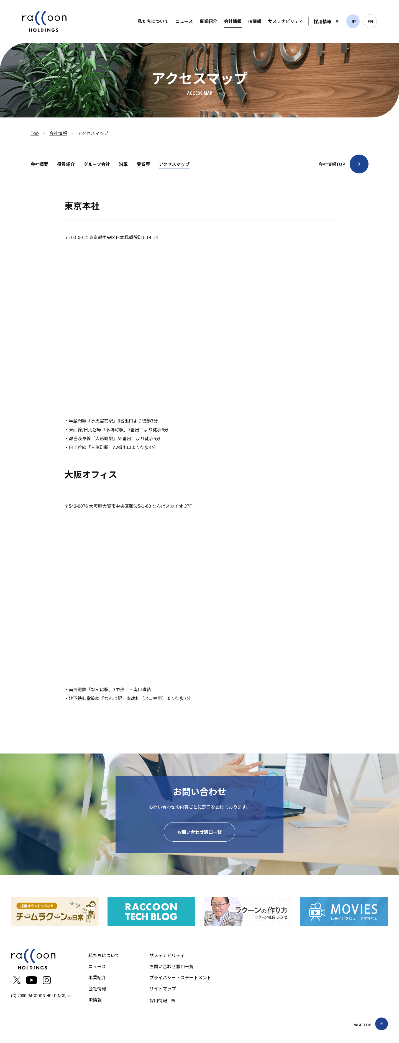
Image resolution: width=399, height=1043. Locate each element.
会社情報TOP (331, 164)
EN (370, 21)
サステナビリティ (285, 21)
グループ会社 (97, 164)
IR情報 (254, 21)
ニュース (184, 21)
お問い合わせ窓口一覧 (199, 832)
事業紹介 (208, 21)
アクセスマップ (174, 164)
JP (353, 21)
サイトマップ (162, 988)
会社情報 (233, 21)
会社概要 (39, 164)
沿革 (123, 164)
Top (34, 133)
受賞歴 (143, 164)
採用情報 (322, 21)
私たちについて (153, 21)
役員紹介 (66, 164)
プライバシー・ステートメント (180, 977)
